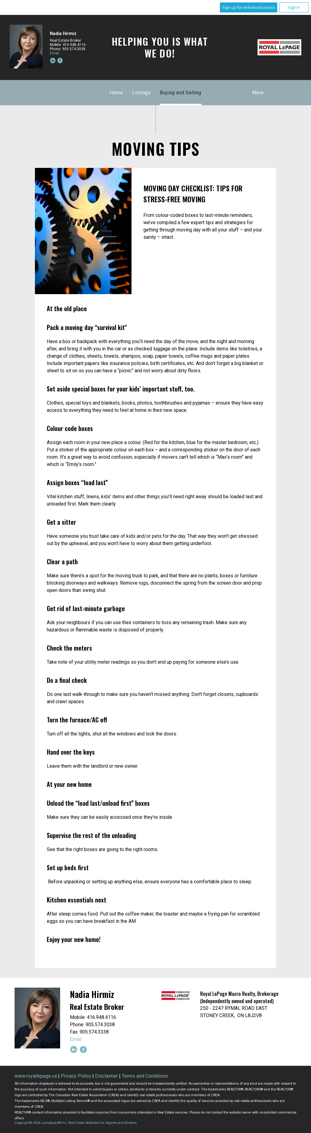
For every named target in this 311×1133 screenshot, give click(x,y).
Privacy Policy (76, 1076)
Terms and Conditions (145, 1076)
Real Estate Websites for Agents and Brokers (102, 1123)
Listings (141, 93)
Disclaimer (106, 1076)
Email (54, 53)
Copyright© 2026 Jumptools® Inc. (41, 1123)
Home (116, 93)
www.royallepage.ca (36, 1076)
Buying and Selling (180, 93)
